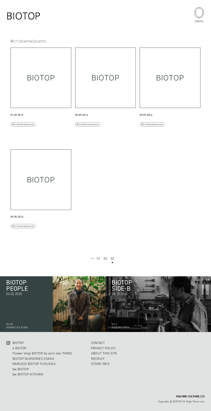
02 (105, 258)
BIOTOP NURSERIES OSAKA (33, 358)
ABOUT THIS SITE (104, 353)
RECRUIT (98, 358)
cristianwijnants (24, 124)
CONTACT (98, 343)
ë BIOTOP (20, 348)
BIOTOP (18, 343)
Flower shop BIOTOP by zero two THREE (42, 353)
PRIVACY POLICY (103, 348)
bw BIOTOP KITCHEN (28, 374)
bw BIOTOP (21, 369)
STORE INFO (100, 364)
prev (93, 258)
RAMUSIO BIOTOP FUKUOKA (34, 364)
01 (98, 258)
